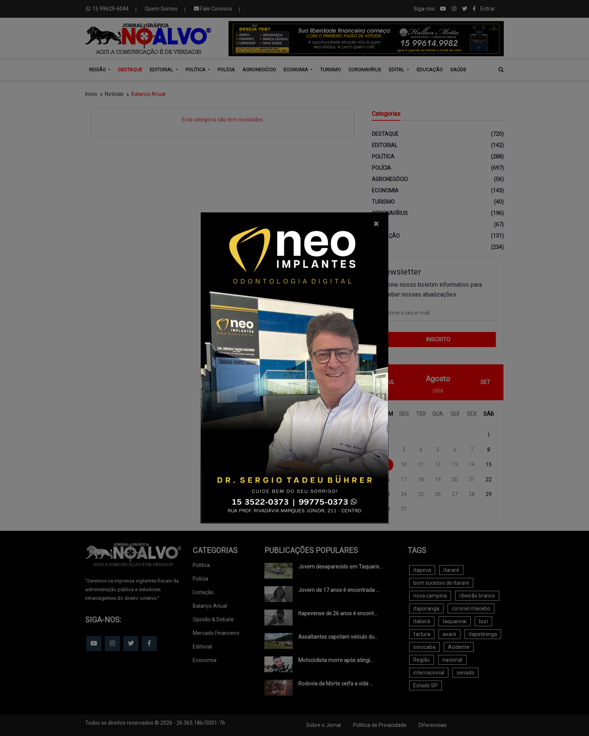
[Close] (376, 223)
